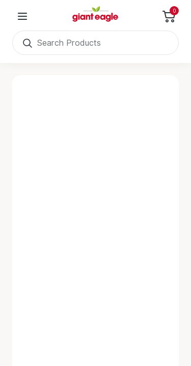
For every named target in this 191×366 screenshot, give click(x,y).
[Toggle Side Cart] (168, 16)
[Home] (95, 16)
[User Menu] (22, 16)
